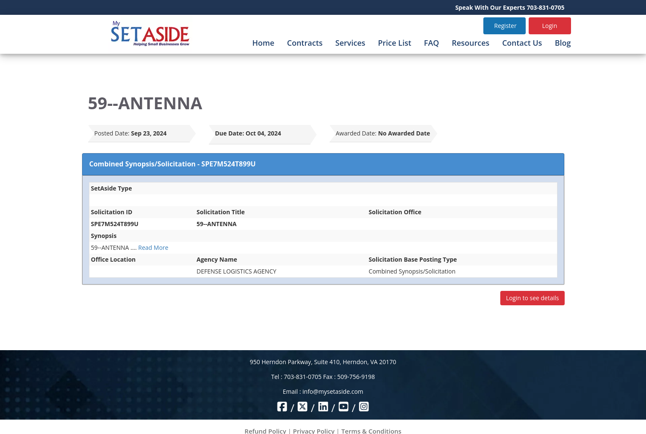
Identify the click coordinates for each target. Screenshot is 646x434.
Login (549, 26)
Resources (470, 43)
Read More (153, 247)
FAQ (431, 43)
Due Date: (229, 133)
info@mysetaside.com (332, 391)
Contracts (305, 43)
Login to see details (532, 298)
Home (263, 43)
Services (350, 43)
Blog (563, 43)
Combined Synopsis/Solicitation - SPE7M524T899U (172, 164)
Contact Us (522, 43)
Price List (394, 43)
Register (505, 26)
